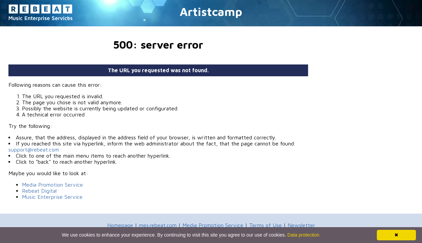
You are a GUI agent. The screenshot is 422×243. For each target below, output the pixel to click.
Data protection (304, 235)
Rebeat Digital (39, 191)
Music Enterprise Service (52, 197)
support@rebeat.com (33, 149)
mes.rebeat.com (158, 225)
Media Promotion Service (52, 185)
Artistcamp (211, 11)
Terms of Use (265, 225)
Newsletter (301, 225)
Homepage (120, 225)
